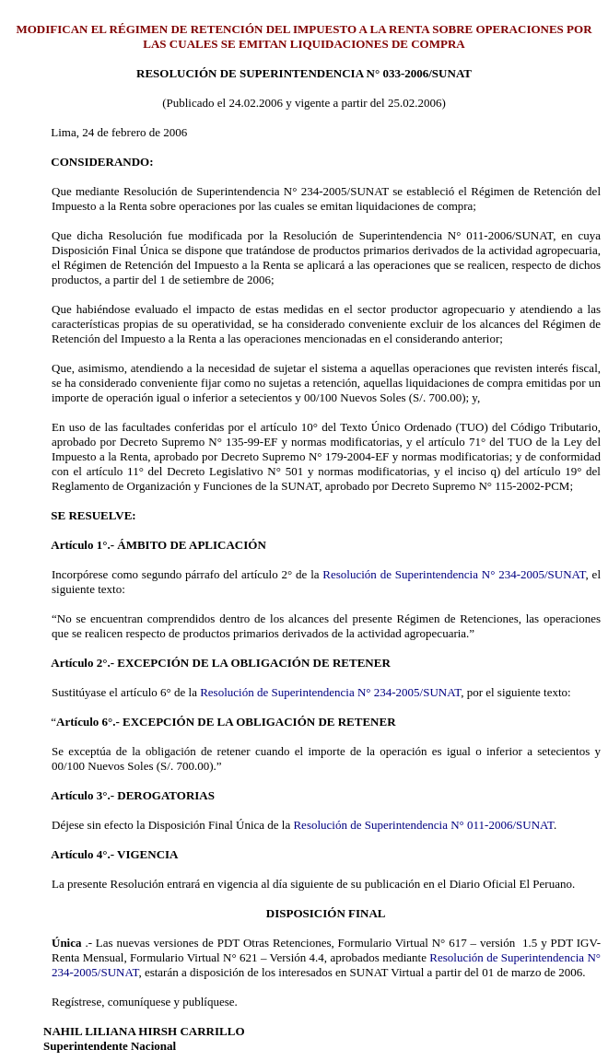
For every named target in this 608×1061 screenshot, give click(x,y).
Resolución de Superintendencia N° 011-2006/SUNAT (423, 825)
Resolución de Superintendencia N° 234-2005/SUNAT (453, 574)
